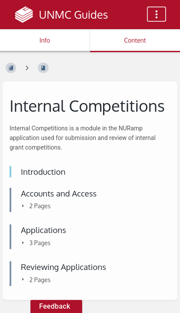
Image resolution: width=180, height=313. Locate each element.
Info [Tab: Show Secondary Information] (45, 40)
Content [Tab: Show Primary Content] (135, 40)
